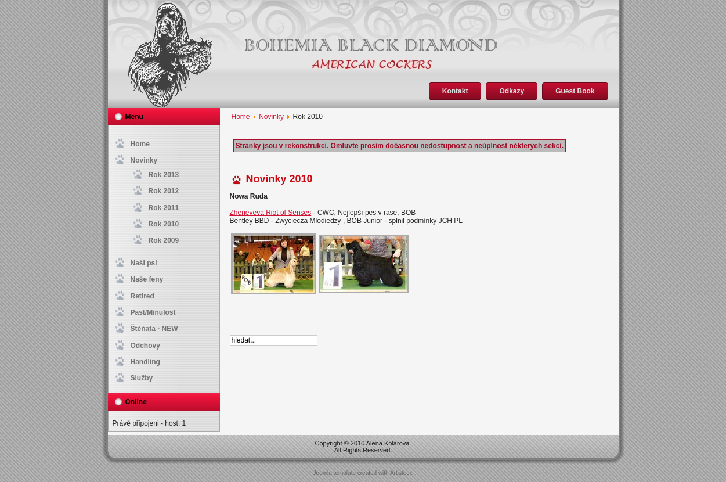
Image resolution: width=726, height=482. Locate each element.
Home (241, 117)
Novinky (271, 117)
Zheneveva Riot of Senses (271, 212)
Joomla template (334, 473)
